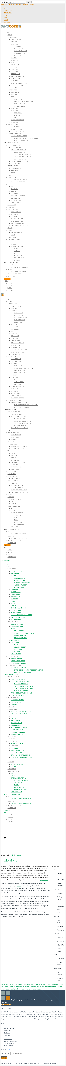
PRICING (7, 810)
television (23, 989)
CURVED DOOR (15, 592)
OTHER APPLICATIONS (11, 674)
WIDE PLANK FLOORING (18, 750)
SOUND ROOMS (12, 737)
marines (27, 987)
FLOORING (14, 748)
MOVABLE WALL (19, 587)
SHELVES (14, 776)
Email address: (6, 1053)
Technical (7, 1033)
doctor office (32, 984)
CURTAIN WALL (16, 725)
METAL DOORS (19, 645)
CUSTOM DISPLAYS (17, 695)
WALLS (9, 716)
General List (4, 1049)
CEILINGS (10, 759)
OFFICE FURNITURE (13, 741)
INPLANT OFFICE (12, 739)
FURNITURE (11, 762)
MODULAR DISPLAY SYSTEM (20, 681)
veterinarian (37, 989)
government (51, 984)
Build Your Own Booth (21, 691)
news (47, 987)
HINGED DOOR (15, 594)
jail (24, 987)
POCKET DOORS (19, 580)
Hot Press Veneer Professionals (21, 799)
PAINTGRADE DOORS (17, 626)
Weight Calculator (10, 1028)
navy (43, 987)
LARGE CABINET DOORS (18, 617)
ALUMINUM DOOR (20, 647)
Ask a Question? (9, 1043)
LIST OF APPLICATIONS (14, 771)
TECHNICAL (8, 13)
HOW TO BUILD (16, 702)
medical (33, 987)
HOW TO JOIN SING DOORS (23, 672)
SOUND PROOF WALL (18, 734)
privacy (3, 989)
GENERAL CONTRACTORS (15, 805)
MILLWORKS (11, 801)
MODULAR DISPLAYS (21, 684)
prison (60, 987)
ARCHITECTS (11, 796)
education (40, 984)
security (12, 989)
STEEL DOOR (18, 649)
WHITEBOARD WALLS (18, 732)
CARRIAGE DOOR (16, 606)
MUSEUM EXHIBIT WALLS (14, 697)
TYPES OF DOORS (12, 569)
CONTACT (7, 22)
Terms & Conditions (10, 1041)
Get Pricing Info (6, 1004)
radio (7, 989)
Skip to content (5, 560)
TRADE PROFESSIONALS (12, 794)
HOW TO (7, 15)
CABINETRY (11, 707)
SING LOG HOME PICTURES (19, 714)
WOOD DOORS (19, 631)
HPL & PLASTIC (19, 787)
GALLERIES (10, 817)
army (9, 984)
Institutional (9, 860)
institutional (18, 987)
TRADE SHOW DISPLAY (18, 679)
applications (44, 880)
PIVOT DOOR (15, 573)
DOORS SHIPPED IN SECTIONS (20, 668)
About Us (7, 1035)
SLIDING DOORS (19, 578)
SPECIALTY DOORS (13, 656)
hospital (11, 987)
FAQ (5, 17)
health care (58, 984)
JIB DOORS (14, 599)
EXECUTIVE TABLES (17, 743)
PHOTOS (10, 815)
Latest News (8, 1039)
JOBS (6, 20)
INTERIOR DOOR (16, 612)
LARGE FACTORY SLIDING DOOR (21, 615)
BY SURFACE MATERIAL (18, 778)
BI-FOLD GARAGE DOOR (18, 608)
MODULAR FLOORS (13, 746)
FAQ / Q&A (7, 1030)
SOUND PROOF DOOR (18, 661)
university (30, 989)
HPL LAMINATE (16, 654)
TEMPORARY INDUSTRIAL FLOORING (22, 757)
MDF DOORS (15, 640)
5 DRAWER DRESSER (17, 764)
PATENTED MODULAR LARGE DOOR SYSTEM (28, 670)
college (25, 984)
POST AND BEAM (16, 792)
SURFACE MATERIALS (21, 780)
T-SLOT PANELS (12, 769)
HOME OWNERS (12, 808)
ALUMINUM (18, 782)
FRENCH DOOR (15, 601)
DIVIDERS (14, 704)
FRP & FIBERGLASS (20, 789)
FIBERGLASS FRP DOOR (18, 651)
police (55, 987)
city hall (20, 984)
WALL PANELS (15, 720)
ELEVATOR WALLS (17, 730)
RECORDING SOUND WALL (19, 727)
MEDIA (6, 812)
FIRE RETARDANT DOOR (18, 663)
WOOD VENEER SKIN (20, 635)
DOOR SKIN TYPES (13, 622)
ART (12, 773)
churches (14, 984)
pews (51, 987)
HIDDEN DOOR (15, 596)
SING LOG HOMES (12, 709)
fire (45, 984)
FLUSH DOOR (15, 603)
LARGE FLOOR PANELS (18, 753)
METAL (16, 785)
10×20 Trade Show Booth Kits (23, 688)
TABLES (13, 766)
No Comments (16, 855)
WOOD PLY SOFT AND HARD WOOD (25, 633)
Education (4, 984)
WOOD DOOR (15, 629)
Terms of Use (8, 1046)
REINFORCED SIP (16, 723)
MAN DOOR (14, 589)
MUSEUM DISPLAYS (17, 700)
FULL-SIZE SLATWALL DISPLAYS (21, 693)
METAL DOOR (15, 642)
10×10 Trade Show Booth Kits (23, 686)
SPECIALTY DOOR (16, 658)
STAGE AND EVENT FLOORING (20, 755)
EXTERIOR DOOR (16, 610)
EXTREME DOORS (16, 619)
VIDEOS (10, 819)
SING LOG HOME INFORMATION (21, 711)
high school (4, 987)
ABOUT (6, 8)
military (39, 987)
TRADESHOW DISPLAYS (14, 677)
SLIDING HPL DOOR (20, 585)
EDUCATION (8, 10)
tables (19, 886)
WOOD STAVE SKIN (20, 638)
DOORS (6, 564)
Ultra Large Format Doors (14, 665)
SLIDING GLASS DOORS (22, 583)
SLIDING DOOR (15, 576)
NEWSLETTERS (12, 822)
